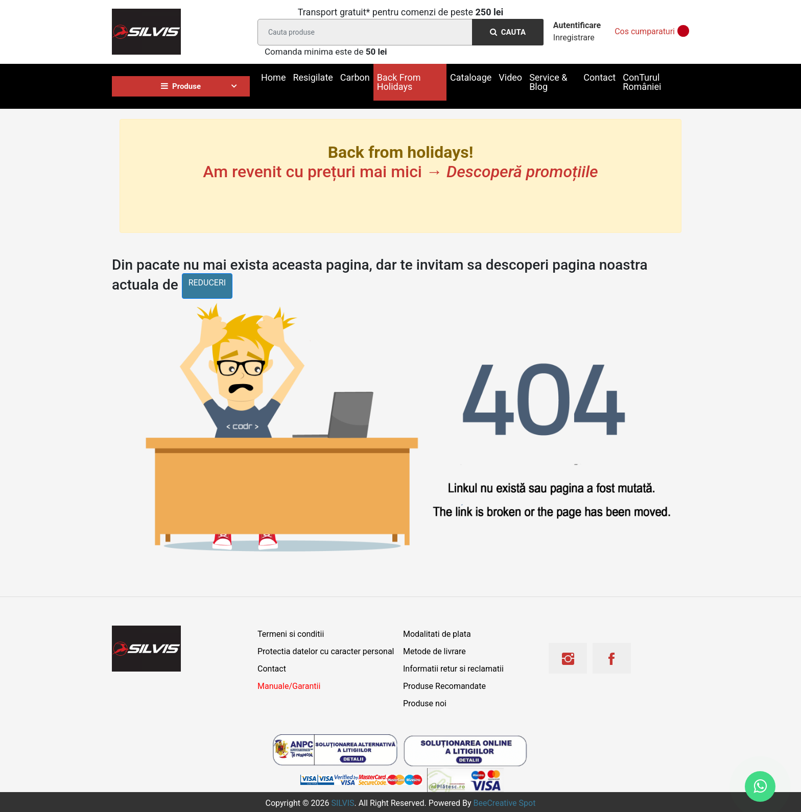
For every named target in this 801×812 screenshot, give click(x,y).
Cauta (508, 32)
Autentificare (577, 25)
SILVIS (342, 803)
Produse (181, 86)
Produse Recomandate (444, 686)
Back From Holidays (399, 82)
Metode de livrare (434, 651)
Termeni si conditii (290, 634)
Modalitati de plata (437, 634)
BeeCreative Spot (505, 803)
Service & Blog (548, 82)
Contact (599, 77)
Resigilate (313, 77)
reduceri (207, 283)
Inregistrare (574, 37)
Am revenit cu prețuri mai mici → (400, 171)
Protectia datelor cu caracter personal (325, 651)
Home (273, 77)
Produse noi (424, 703)
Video (510, 77)
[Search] (398, 32)
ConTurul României (642, 82)
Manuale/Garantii (288, 686)
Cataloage (470, 77)
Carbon (355, 77)
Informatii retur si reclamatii (453, 669)
